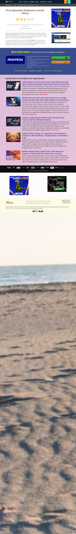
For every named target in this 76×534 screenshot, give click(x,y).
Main (15, 4)
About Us (27, 201)
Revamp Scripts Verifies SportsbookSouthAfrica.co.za (21, 208)
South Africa (9, 4)
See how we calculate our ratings (25, 28)
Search (45, 201)
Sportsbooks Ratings (21, 4)
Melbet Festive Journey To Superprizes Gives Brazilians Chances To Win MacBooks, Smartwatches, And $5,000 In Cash (45, 135)
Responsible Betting (40, 201)
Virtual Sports (43, 1)
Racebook (49, 1)
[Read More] (43, 94)
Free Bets (25, 1)
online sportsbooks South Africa (32, 43)
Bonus (20, 1)
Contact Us (31, 201)
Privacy (35, 201)
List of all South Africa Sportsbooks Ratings (38, 170)
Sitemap (48, 201)
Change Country (66, 202)
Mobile (37, 1)
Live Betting (31, 1)
